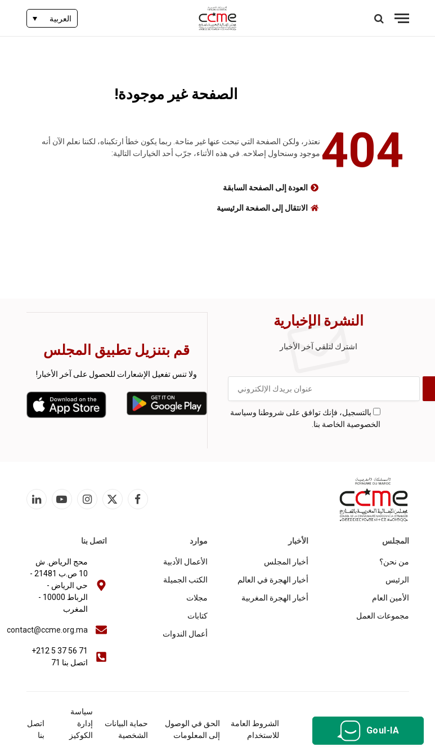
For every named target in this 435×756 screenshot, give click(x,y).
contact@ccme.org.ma (47, 629)
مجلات (197, 597)
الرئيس (397, 579)
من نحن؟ (394, 561)
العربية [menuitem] (60, 18)
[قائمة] (401, 18)
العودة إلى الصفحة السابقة (265, 187)
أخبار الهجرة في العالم (272, 579)
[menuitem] (52, 18)
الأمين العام (390, 597)
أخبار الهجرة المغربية (274, 597)
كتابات (197, 615)
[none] (52, 18)
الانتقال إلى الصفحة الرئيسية (262, 207)
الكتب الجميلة (185, 579)
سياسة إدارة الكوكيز (81, 723)
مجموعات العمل (382, 615)
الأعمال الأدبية (185, 561)
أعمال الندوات (185, 633)
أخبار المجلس (286, 561)
